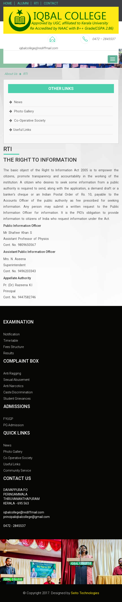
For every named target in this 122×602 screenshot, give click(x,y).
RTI (36, 3)
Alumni (23, 3)
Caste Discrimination (18, 392)
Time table (10, 340)
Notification (11, 334)
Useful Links (22, 130)
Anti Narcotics (13, 386)
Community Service (17, 470)
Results (8, 353)
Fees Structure (13, 347)
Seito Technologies (85, 593)
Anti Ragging (12, 373)
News (18, 102)
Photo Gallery (24, 111)
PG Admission (13, 425)
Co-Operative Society (29, 120)
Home (7, 3)
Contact (51, 3)
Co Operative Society (17, 458)
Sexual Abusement (16, 379)
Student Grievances (17, 398)
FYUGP (8, 419)
